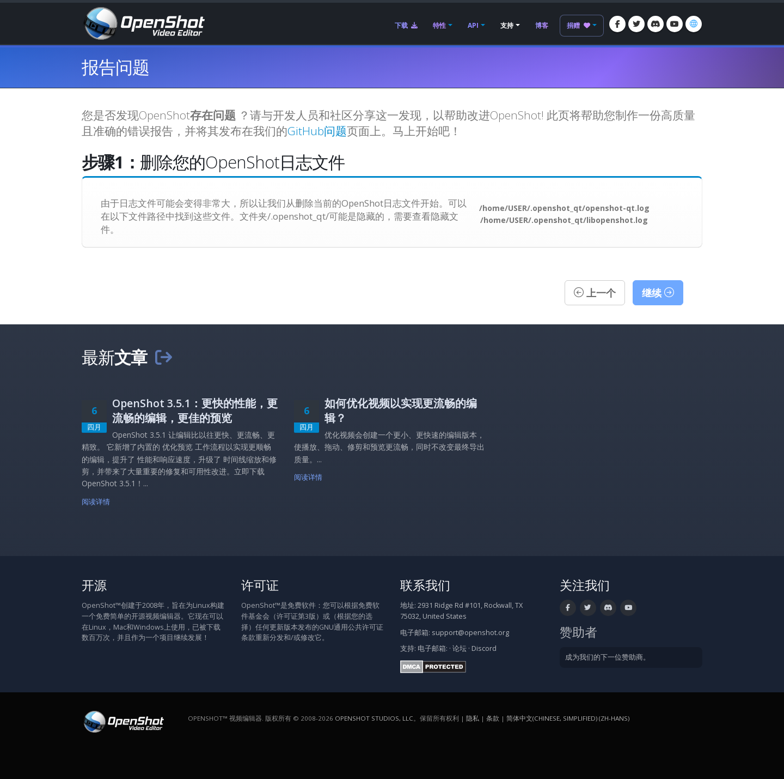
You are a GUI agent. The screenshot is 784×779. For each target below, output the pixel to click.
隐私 (472, 718)
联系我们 (425, 585)
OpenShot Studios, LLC (374, 718)
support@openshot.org (470, 632)
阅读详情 (96, 501)
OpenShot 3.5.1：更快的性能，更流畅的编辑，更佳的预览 (195, 410)
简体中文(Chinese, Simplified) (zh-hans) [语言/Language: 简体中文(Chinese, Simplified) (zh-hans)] (567, 718)
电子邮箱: (433, 648)
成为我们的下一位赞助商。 (607, 657)
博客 (541, 25)
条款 (492, 718)
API (473, 25)
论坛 (459, 648)
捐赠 (578, 25)
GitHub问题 (317, 130)
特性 (439, 25)
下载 (406, 25)
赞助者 (578, 632)
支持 (506, 25)
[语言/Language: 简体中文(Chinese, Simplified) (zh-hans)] (693, 24)
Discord (484, 648)
